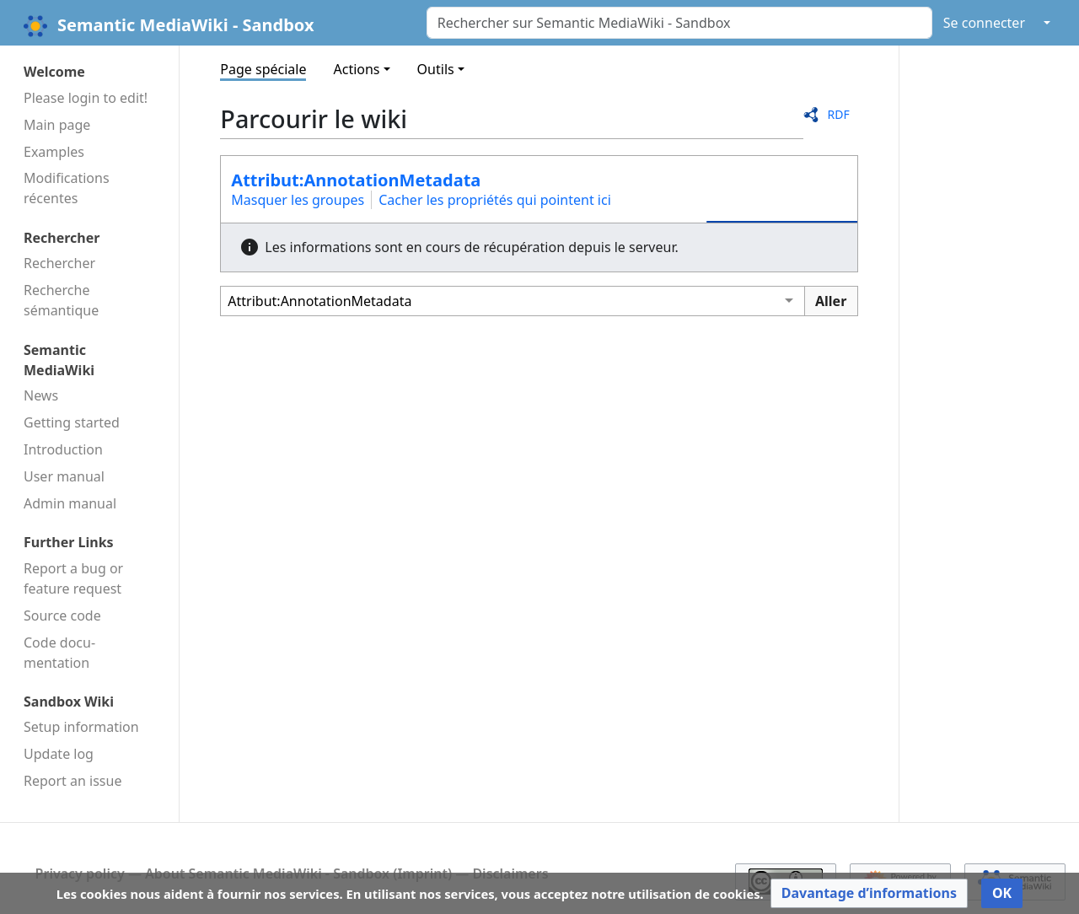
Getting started (72, 422)
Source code (62, 615)
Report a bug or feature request (73, 578)
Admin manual (70, 503)
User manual (64, 476)
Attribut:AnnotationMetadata (355, 180)
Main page (57, 125)
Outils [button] (435, 69)
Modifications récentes (67, 188)
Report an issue (72, 781)
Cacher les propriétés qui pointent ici (494, 200)
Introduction (63, 449)
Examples (54, 151)
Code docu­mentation (59, 652)
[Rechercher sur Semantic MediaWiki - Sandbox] (679, 23)
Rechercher (59, 263)
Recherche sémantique (61, 300)
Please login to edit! (86, 98)
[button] (869, 893)
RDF (838, 114)
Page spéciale (263, 69)
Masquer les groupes (297, 200)
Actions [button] (356, 69)
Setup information (81, 727)
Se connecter (984, 22)
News (41, 395)
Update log (59, 754)
